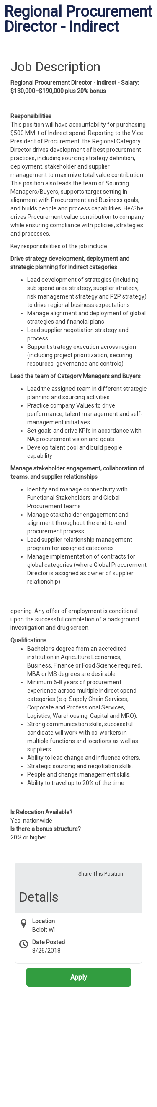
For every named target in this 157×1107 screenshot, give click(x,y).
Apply (78, 977)
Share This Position (100, 874)
